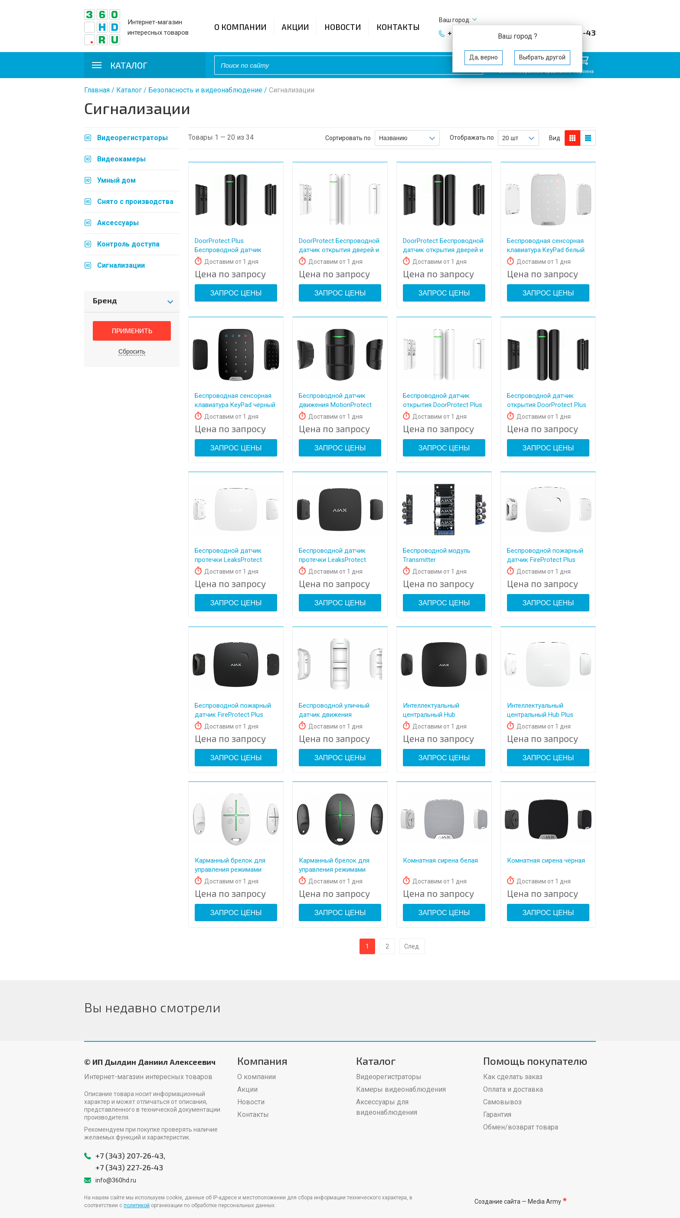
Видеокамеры (121, 159)
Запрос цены (236, 293)
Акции (295, 27)
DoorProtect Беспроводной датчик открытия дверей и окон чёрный (443, 250)
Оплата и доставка (513, 1089)
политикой (137, 1205)
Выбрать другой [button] (542, 57)
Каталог (129, 90)
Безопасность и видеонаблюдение (205, 90)
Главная (97, 90)
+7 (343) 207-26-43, (130, 1155)
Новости (342, 27)
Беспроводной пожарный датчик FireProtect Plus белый (545, 560)
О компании (240, 27)
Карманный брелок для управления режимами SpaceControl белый (230, 870)
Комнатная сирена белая (440, 860)
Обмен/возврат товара (520, 1127)
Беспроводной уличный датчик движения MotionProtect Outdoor (334, 715)
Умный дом (116, 180)
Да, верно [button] (483, 57)
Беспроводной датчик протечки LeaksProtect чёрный (332, 560)
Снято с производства (135, 201)
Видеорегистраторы (132, 138)
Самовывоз (502, 1102)
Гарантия (497, 1114)
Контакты (398, 27)
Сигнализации (121, 265)
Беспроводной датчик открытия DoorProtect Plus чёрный (546, 405)
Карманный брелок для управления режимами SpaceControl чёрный (334, 870)
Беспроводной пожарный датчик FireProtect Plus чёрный (233, 715)
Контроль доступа (128, 244)
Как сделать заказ (513, 1077)
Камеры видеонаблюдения (401, 1089)
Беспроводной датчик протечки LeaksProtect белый (228, 560)
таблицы (588, 138)
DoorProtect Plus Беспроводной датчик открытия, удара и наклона (235, 250)
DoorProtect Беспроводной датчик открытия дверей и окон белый (339, 250)
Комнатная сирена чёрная (546, 860)
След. (412, 946)
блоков (572, 138)
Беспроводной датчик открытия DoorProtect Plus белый (442, 405)
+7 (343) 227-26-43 (129, 1167)
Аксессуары (118, 223)
